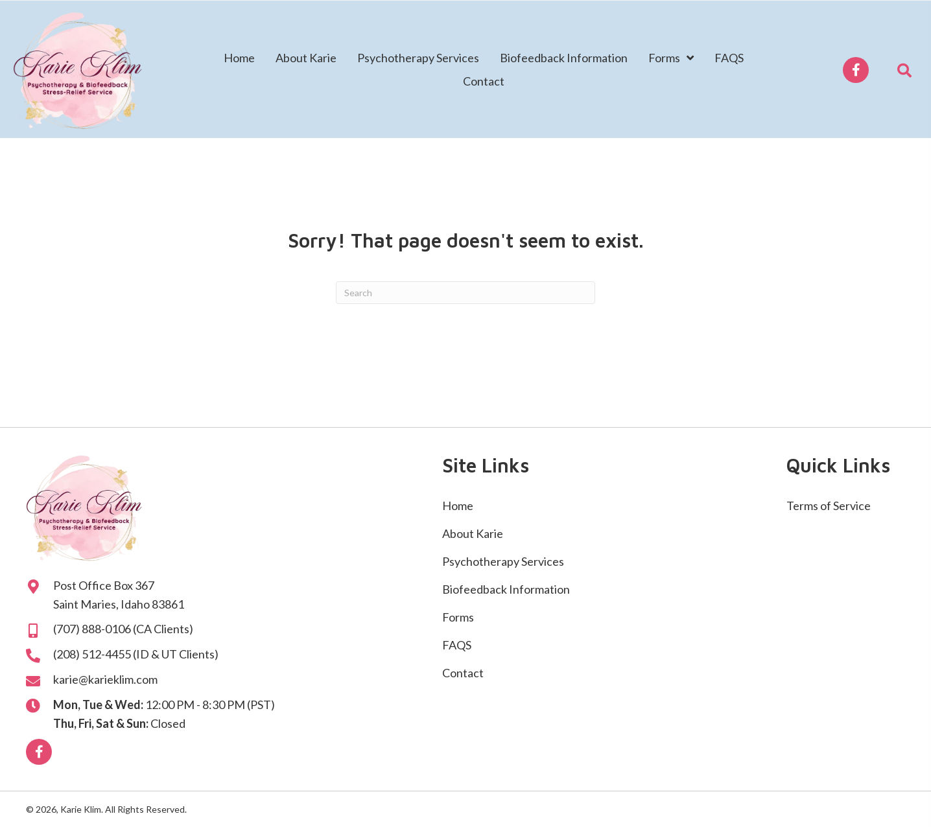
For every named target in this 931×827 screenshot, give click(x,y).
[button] (856, 70)
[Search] (465, 292)
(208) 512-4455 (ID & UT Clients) (135, 654)
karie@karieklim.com (105, 679)
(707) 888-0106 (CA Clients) (123, 629)
